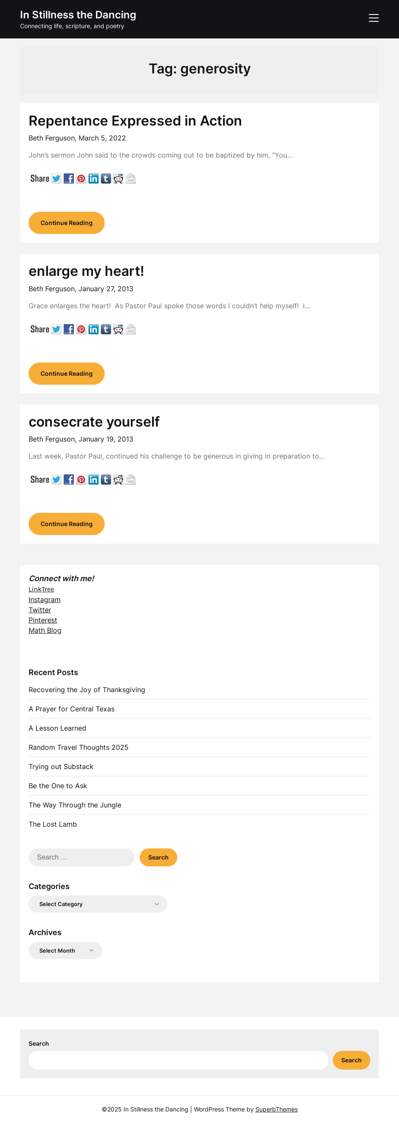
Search (39, 1043)
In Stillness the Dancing (78, 15)
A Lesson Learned (57, 728)
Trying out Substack (61, 766)
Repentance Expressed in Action (135, 120)
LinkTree (41, 589)
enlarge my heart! (86, 271)
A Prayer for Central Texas (71, 709)
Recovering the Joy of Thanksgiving (87, 689)
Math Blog (45, 630)
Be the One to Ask (58, 785)
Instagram (45, 599)
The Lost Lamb (53, 824)
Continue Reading (67, 222)
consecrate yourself (94, 421)
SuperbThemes (276, 1109)
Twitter (40, 609)
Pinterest (43, 620)
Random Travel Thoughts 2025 (79, 747)
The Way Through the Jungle (75, 805)
